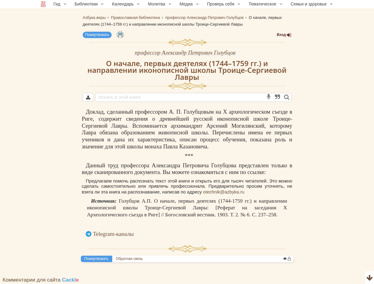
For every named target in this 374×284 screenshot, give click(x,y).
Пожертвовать (97, 35)
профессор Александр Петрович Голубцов (185, 52)
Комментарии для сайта (41, 280)
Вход (284, 34)
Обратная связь (129, 259)
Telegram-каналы (113, 234)
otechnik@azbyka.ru (223, 191)
